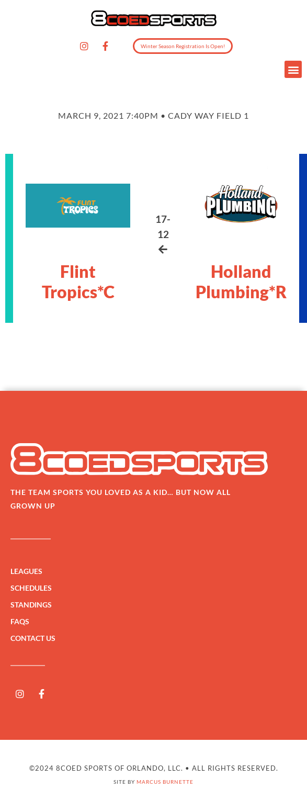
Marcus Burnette (165, 782)
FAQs (19, 621)
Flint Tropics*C (78, 281)
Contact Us (32, 638)
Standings (33, 605)
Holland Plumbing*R (241, 281)
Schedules (33, 588)
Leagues (29, 571)
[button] (293, 69)
